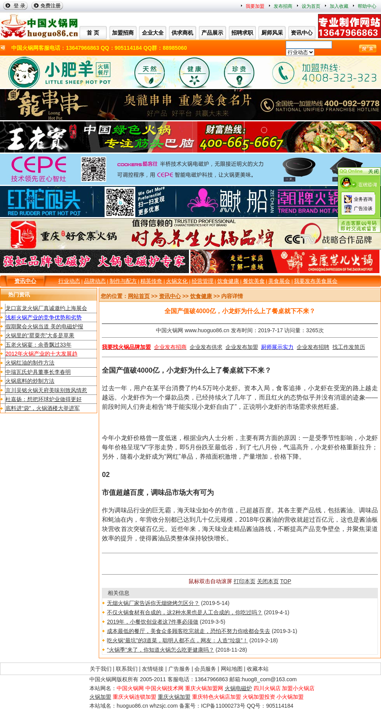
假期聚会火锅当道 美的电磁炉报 (44, 326)
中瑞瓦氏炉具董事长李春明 (38, 372)
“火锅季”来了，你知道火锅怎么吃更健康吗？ (160, 650)
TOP (286, 581)
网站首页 (139, 296)
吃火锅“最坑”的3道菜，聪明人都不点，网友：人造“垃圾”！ (177, 640)
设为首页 (311, 6)
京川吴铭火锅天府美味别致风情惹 (46, 390)
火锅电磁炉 (238, 688)
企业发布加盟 (241, 347)
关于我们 (101, 669)
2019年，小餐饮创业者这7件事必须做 (152, 622)
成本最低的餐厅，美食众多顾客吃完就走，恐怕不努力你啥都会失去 (188, 631)
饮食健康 (228, 281)
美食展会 (279, 281)
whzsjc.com (164, 706)
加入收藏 (339, 6)
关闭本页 (268, 581)
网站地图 (232, 669)
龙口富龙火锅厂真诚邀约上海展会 (46, 308)
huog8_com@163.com (269, 679)
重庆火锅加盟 (174, 697)
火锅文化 (177, 281)
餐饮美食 (254, 281)
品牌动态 (95, 281)
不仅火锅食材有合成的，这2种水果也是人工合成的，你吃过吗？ (184, 612)
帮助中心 (367, 6)
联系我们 (127, 669)
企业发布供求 (206, 347)
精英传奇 (151, 281)
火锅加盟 (100, 697)
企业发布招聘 (313, 347)
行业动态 (69, 281)
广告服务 (179, 669)
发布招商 (283, 6)
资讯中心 (25, 281)
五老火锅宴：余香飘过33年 (38, 345)
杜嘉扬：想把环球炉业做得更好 (43, 399)
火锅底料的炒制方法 (29, 381)
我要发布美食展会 (315, 281)
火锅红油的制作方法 (29, 362)
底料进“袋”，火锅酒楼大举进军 (42, 408)
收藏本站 (258, 669)
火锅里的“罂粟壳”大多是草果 (39, 335)
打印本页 (244, 581)
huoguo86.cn (132, 706)
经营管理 (202, 281)
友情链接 (153, 669)
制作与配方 (123, 281)
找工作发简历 (348, 347)
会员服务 (205, 669)
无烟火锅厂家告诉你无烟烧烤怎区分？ (153, 603)
